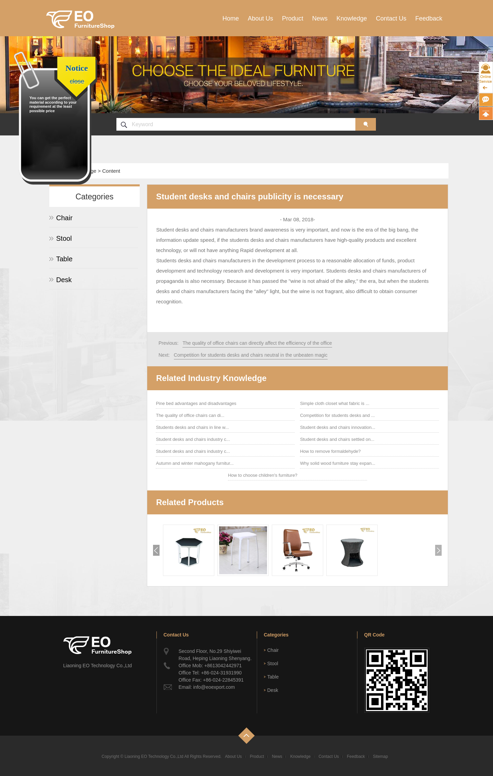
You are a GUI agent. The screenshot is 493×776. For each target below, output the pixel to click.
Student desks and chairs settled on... (337, 439)
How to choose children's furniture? (263, 475)
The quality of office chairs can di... (190, 415)
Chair (64, 218)
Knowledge (352, 18)
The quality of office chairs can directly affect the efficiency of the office (257, 343)
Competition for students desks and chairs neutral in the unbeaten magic (251, 355)
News (320, 18)
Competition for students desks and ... (337, 415)
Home (231, 18)
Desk (64, 280)
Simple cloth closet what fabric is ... (334, 403)
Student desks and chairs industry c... (193, 439)
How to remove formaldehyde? (330, 451)
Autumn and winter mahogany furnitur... (194, 463)
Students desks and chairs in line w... (192, 427)
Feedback (428, 18)
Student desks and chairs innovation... (337, 427)
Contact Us (391, 18)
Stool (64, 238)
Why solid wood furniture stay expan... (337, 463)
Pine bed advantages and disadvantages (196, 403)
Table (64, 259)
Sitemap (380, 756)
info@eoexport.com (214, 687)
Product (292, 18)
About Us (260, 18)
